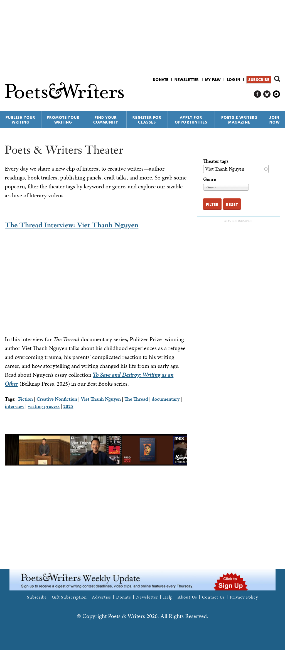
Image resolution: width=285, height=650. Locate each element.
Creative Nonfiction (56, 398)
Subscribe (258, 79)
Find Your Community (106, 120)
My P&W (213, 79)
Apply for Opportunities (191, 120)
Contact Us (213, 597)
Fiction (25, 398)
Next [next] (191, 450)
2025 (68, 406)
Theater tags (216, 160)
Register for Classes (146, 120)
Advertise (101, 597)
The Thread (136, 398)
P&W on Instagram (276, 94)
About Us (187, 597)
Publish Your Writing (20, 120)
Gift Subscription (69, 597)
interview (14, 406)
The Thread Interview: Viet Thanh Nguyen (71, 225)
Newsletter (187, 79)
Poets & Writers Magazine (239, 120)
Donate (160, 79)
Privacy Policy (244, 597)
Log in (233, 79)
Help (168, 597)
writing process (44, 406)
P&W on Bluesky (267, 94)
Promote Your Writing (63, 120)
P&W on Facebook (257, 94)
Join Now (274, 120)
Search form (277, 79)
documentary (166, 398)
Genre (209, 179)
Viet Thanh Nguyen (101, 398)
